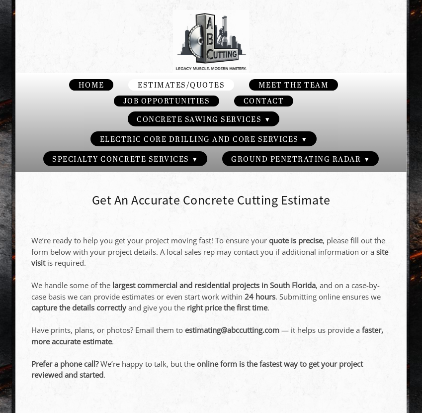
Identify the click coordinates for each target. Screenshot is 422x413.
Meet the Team (293, 85)
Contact (264, 100)
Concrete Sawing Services (203, 119)
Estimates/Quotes (181, 85)
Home (91, 85)
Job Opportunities (166, 100)
